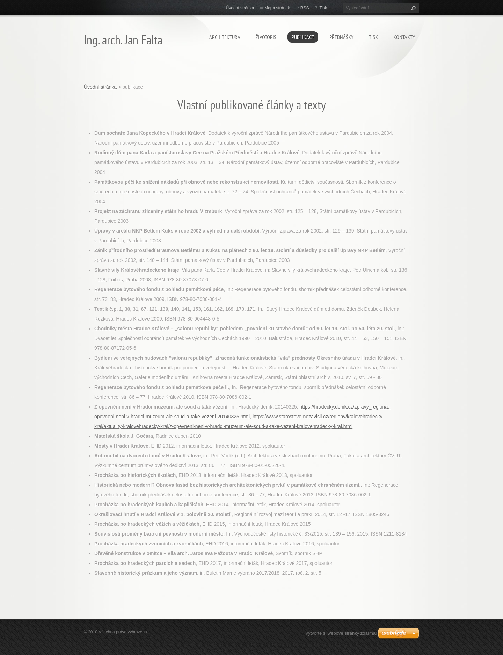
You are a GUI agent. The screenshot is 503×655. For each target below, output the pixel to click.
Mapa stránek (277, 8)
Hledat (412, 8)
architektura (224, 37)
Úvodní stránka (240, 8)
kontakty (404, 37)
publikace (303, 37)
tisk (373, 37)
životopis (266, 37)
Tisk (323, 8)
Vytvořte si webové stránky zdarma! (341, 633)
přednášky (341, 37)
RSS (304, 8)
